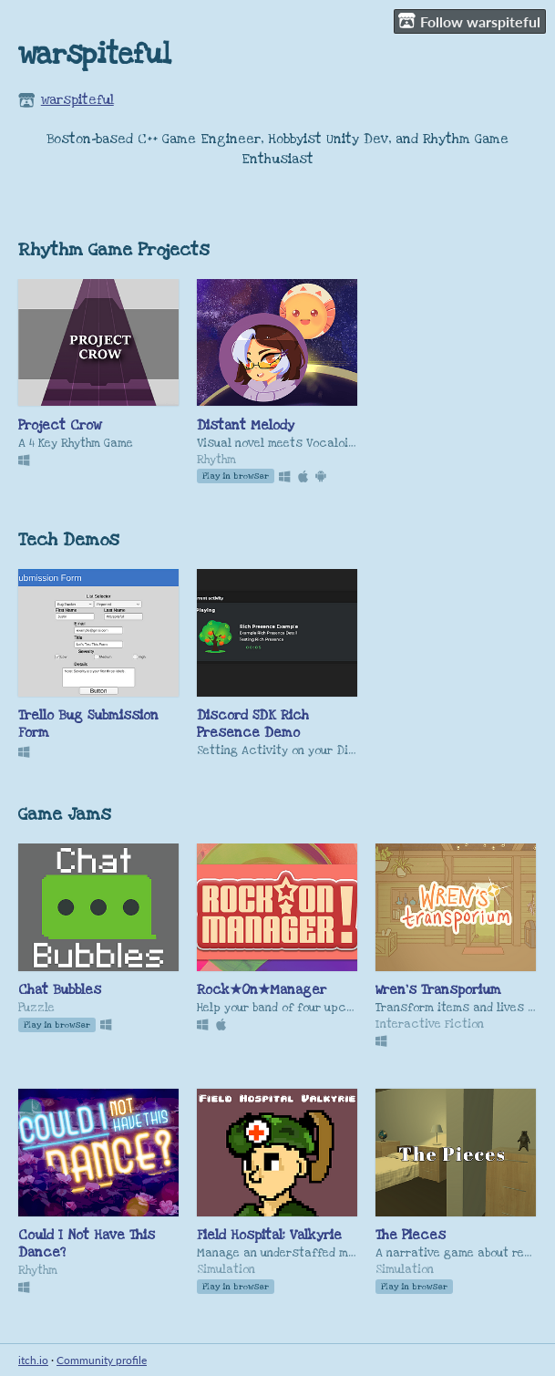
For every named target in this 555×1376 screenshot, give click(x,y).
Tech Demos (68, 540)
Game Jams (64, 814)
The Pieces (410, 1235)
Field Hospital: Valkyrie (269, 1235)
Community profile (102, 1360)
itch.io (33, 1360)
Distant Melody (245, 425)
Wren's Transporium (438, 989)
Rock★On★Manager (261, 989)
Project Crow (59, 425)
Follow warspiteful (469, 21)
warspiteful (77, 100)
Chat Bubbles (59, 989)
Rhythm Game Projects (114, 250)
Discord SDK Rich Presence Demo (253, 724)
